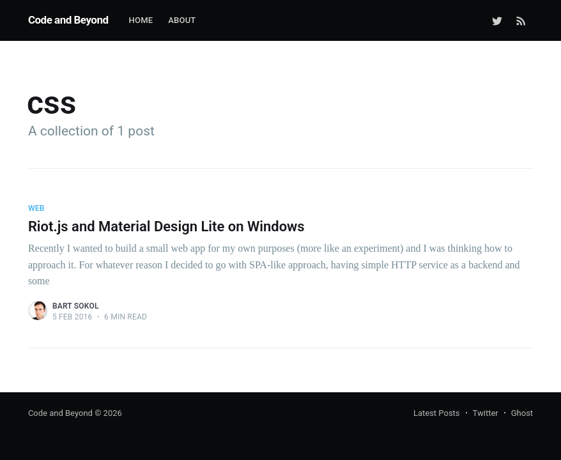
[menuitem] (141, 20)
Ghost (522, 413)
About (182, 20)
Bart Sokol (75, 306)
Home (141, 20)
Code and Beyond (68, 19)
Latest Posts (436, 413)
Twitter (485, 413)
